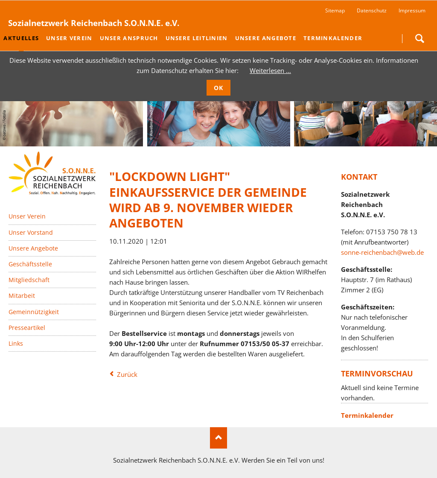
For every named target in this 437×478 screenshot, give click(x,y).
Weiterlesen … (270, 70)
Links (16, 343)
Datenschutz (372, 10)
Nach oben (218, 438)
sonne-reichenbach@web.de (382, 252)
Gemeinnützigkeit (34, 311)
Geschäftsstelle (30, 264)
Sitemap (335, 10)
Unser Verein (27, 216)
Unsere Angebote (33, 248)
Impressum (412, 10)
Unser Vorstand (31, 232)
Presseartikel (27, 327)
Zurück (127, 374)
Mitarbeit (22, 295)
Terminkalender (367, 415)
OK (219, 88)
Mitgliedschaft (29, 280)
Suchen (419, 38)
